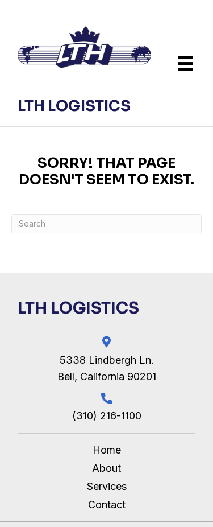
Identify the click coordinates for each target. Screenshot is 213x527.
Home (107, 450)
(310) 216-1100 (106, 416)
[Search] (106, 223)
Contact (107, 504)
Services (107, 486)
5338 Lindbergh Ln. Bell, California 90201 (106, 368)
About (106, 468)
